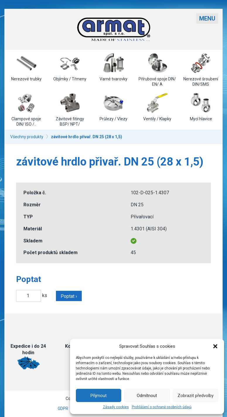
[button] (215, 346)
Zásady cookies (116, 407)
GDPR (63, 408)
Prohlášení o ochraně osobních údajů (162, 407)
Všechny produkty (26, 136)
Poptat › (69, 296)
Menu (207, 18)
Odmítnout (147, 395)
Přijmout (99, 395)
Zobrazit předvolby (195, 395)
